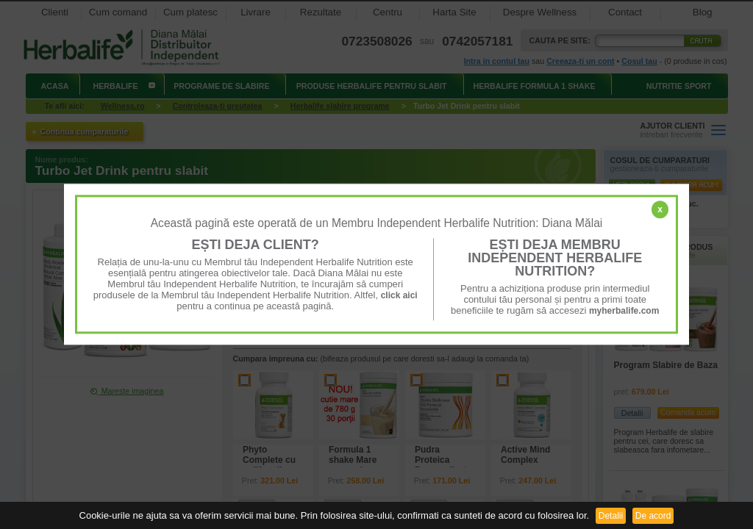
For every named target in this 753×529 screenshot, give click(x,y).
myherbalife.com (624, 311)
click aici (399, 295)
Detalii (611, 516)
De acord (653, 516)
